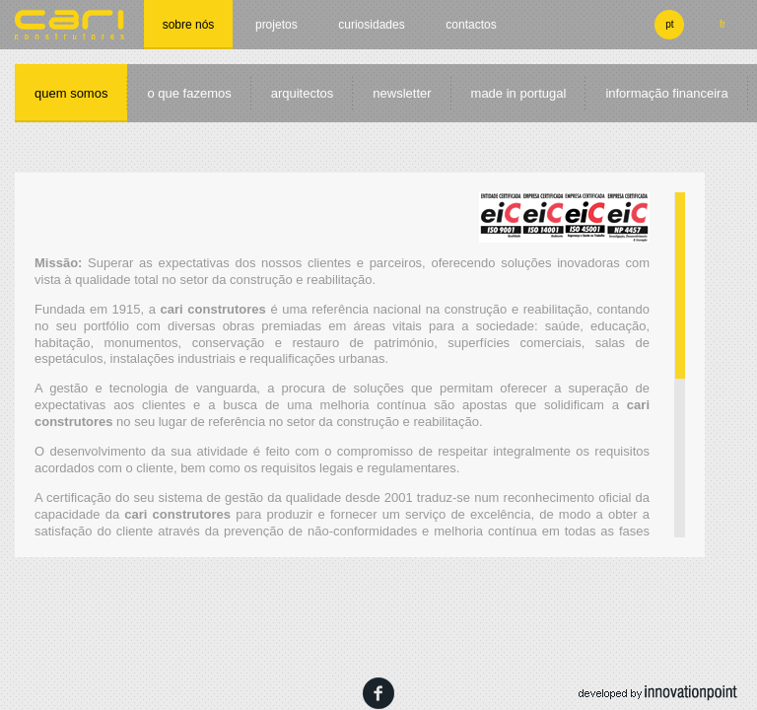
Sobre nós (189, 25)
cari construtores (70, 24)
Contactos (471, 25)
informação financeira (666, 93)
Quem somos (70, 93)
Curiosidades (371, 25)
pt (669, 24)
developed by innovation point (658, 693)
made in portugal (519, 93)
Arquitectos (302, 93)
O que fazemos (189, 93)
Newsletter (402, 93)
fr (722, 24)
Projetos (276, 25)
